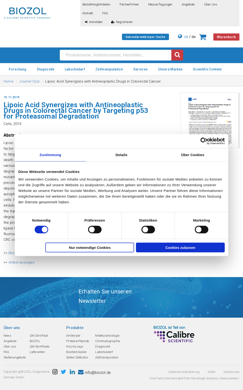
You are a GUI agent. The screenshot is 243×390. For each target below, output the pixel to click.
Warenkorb (226, 37)
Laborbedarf (75, 69)
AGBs (211, 372)
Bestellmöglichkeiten (96, 4)
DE (186, 37)
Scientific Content (207, 69)
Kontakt (88, 13)
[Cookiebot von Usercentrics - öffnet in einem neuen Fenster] (204, 141)
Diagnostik (45, 69)
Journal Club (29, 81)
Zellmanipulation (109, 69)
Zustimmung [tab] (50, 155)
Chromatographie (107, 341)
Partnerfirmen (129, 4)
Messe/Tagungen (160, 4)
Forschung (18, 69)
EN (194, 37)
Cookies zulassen (180, 247)
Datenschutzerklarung (184, 372)
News (7, 335)
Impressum (231, 372)
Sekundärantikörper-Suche (145, 37)
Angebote (188, 4)
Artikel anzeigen (22, 262)
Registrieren (122, 22)
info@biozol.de (94, 372)
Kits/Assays (74, 346)
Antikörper (73, 335)
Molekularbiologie (107, 335)
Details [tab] (121, 155)
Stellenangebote (15, 357)
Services (140, 69)
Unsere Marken (170, 69)
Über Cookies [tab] (192, 155)
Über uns (210, 4)
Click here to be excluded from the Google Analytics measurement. (194, 378)
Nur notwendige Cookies (90, 247)
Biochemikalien (76, 352)
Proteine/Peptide (77, 341)
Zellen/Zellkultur (77, 357)
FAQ (105, 13)
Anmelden (94, 22)
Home (9, 81)
